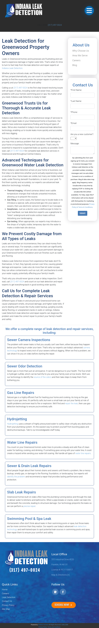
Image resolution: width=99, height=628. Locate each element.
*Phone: (74, 112)
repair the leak (71, 403)
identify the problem (16, 476)
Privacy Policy (8, 605)
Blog (74, 65)
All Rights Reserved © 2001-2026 (58, 624)
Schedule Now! (64, 605)
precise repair (29, 506)
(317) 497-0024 (55, 25)
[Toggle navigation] (89, 10)
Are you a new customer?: (82, 134)
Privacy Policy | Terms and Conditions (49, 627)
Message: (75, 143)
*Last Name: (76, 101)
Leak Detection (8, 597)
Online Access (43, 625)
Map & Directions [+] (60, 575)
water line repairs (83, 453)
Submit (83, 213)
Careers (76, 60)
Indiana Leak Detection (12, 68)
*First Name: (76, 90)
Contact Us (7, 601)
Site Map (6, 609)
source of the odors (42, 377)
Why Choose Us (80, 50)
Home (4, 589)
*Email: (74, 123)
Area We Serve (80, 55)
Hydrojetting (12, 424)
